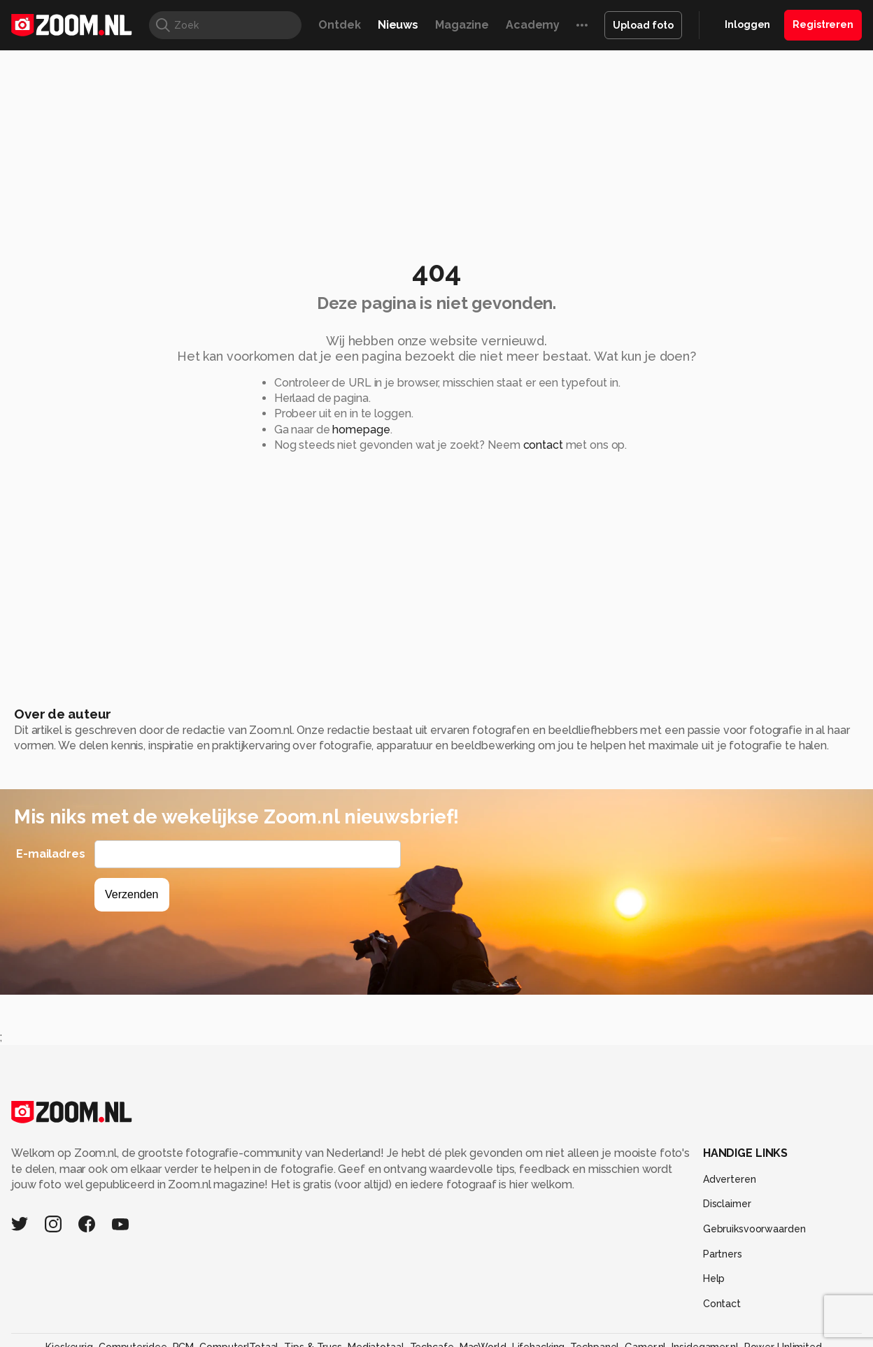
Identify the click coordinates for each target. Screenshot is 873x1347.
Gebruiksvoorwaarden (754, 1228)
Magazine (462, 24)
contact (543, 445)
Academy (533, 24)
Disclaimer (727, 1203)
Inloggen (747, 24)
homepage (361, 429)
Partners (722, 1254)
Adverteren (729, 1179)
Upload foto (643, 25)
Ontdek (339, 24)
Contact (722, 1303)
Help (714, 1278)
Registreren (823, 24)
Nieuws (398, 24)
